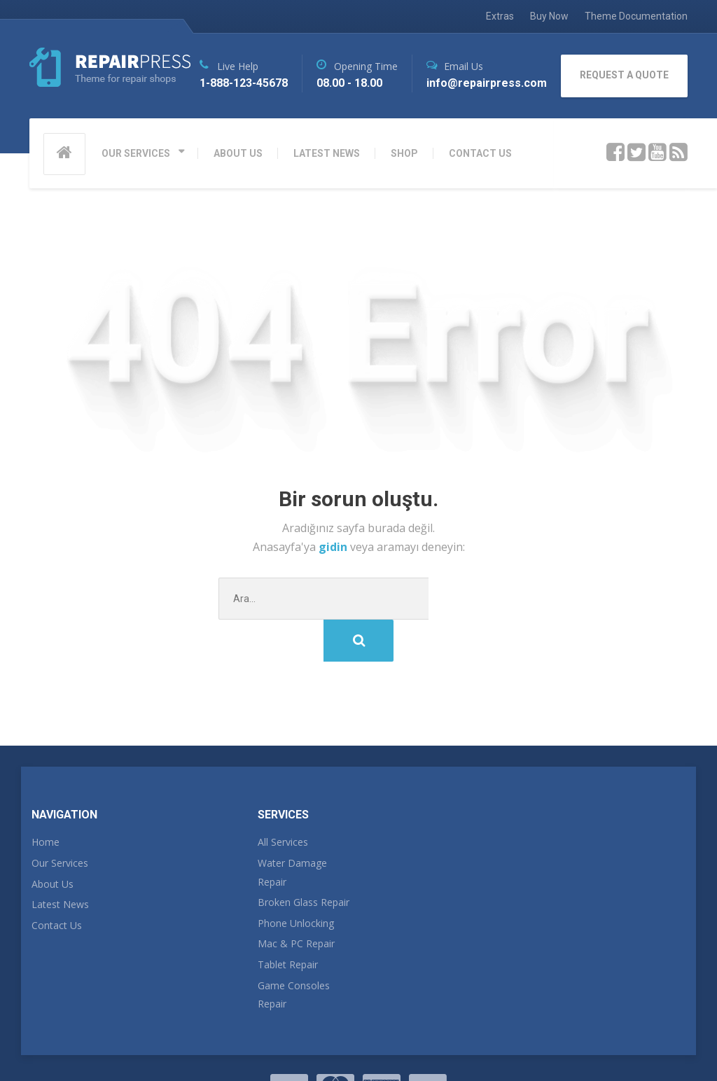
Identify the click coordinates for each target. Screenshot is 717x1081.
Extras (500, 16)
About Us (53, 842)
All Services (283, 800)
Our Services (60, 821)
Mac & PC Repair (296, 901)
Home (46, 800)
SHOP (404, 153)
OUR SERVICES (136, 153)
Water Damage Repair (292, 830)
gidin (334, 547)
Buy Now (549, 16)
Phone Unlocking (296, 881)
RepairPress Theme (78, 1044)
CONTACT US (480, 153)
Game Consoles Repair (294, 953)
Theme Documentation (636, 16)
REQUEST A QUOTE (624, 75)
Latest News (60, 862)
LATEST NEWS (326, 153)
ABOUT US (238, 153)
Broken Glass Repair (303, 860)
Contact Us (57, 883)
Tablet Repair (288, 922)
